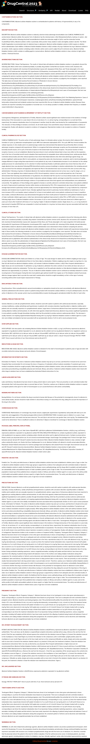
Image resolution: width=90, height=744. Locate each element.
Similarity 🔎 (43, 10)
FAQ (86, 10)
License (55, 741)
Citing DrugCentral (40, 741)
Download (72, 10)
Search (22, 10)
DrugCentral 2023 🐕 (24, 3)
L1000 (80, 10)
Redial (57, 10)
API (51, 10)
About (64, 10)
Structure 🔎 (31, 10)
